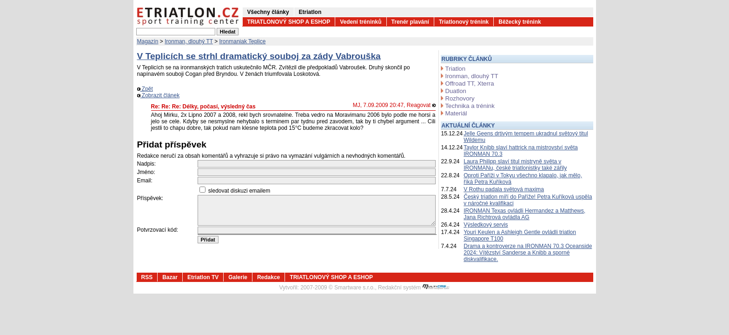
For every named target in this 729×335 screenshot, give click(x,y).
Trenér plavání (410, 22)
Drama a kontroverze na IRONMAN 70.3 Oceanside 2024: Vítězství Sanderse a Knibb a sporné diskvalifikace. (528, 252)
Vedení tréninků (360, 22)
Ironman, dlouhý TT (189, 41)
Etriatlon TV (203, 277)
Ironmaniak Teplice (242, 41)
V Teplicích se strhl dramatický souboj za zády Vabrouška (259, 56)
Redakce (268, 277)
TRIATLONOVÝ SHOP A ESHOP (289, 22)
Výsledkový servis (486, 224)
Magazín (148, 41)
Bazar (170, 277)
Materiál (456, 113)
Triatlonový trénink (464, 22)
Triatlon (455, 68)
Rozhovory (460, 98)
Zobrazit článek (158, 95)
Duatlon (455, 90)
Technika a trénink (470, 105)
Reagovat (421, 105)
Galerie (237, 277)
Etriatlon (310, 12)
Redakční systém (414, 287)
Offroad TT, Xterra (469, 83)
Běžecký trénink (519, 22)
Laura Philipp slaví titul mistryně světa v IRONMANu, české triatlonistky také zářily (515, 164)
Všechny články (268, 12)
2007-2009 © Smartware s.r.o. (337, 287)
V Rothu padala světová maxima (504, 189)
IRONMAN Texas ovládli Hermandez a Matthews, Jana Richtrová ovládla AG (524, 214)
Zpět (145, 89)
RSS (147, 277)
